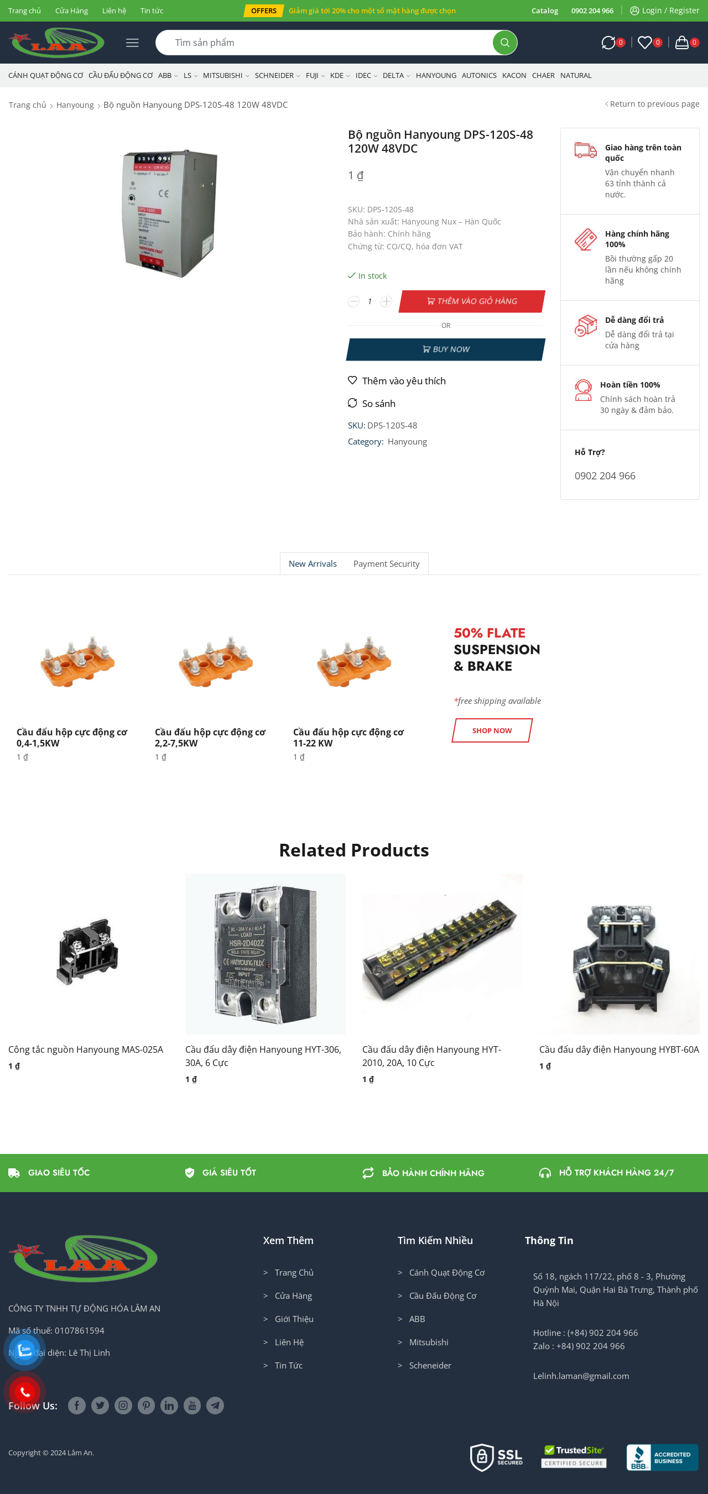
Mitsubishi (226, 75)
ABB (168, 75)
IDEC (367, 75)
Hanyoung (436, 75)
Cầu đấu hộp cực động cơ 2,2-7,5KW (210, 737)
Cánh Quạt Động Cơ (45, 75)
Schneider (277, 75)
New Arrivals (313, 564)
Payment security (386, 564)
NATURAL (576, 75)
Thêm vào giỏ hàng (477, 301)
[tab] (312, 563)
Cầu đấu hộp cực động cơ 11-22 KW (348, 737)
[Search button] (505, 42)
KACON (514, 75)
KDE (340, 75)
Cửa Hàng (71, 10)
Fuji (315, 75)
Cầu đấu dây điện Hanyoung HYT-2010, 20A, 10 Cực (431, 1056)
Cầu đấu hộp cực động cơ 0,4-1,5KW (72, 737)
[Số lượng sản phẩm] (370, 301)
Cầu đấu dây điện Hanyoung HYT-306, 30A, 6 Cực (263, 1056)
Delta (396, 75)
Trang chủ (24, 10)
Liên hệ (114, 10)
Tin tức (151, 10)
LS (191, 75)
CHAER (543, 75)
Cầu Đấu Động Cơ (120, 75)
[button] (263, 10)
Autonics (479, 75)
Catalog (545, 10)
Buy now (451, 349)
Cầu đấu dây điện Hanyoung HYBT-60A (619, 1049)
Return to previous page (655, 103)
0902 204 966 (592, 10)
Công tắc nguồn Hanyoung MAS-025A (85, 1049)
